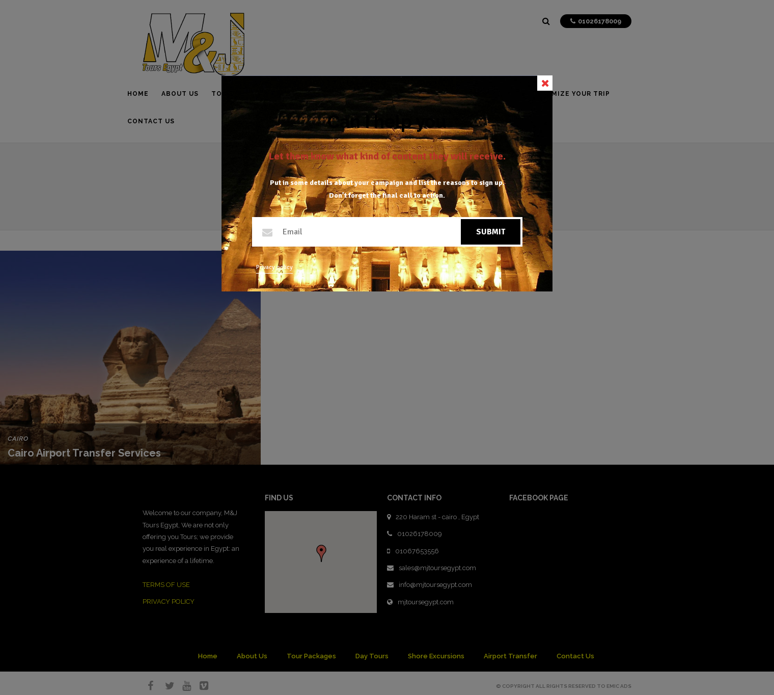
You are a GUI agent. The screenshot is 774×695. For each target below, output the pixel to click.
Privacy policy (274, 267)
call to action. (422, 195)
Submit (490, 231)
